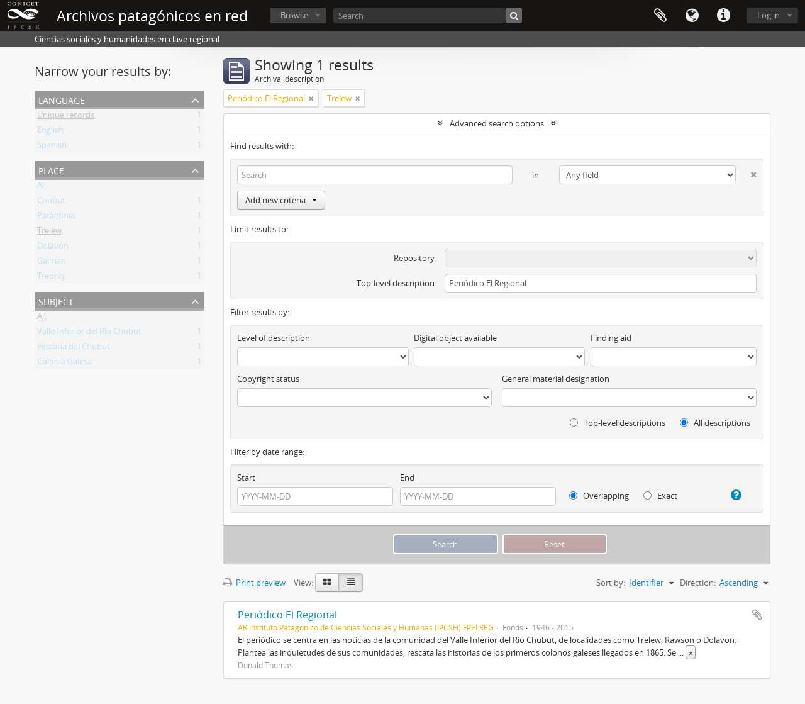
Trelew (49, 232)
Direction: (698, 582)
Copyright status (268, 378)
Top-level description (396, 283)
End (407, 477)
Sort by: (610, 582)
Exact (660, 495)
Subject (56, 300)
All (41, 187)
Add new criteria (281, 200)
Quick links (723, 15)
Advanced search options (497, 123)
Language (692, 15)
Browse (294, 15)
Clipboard (660, 15)
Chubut (51, 202)
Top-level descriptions (617, 422)
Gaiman (51, 263)
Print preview (254, 582)
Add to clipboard (757, 614)
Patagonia (56, 217)
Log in (768, 15)
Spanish (52, 147)
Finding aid (611, 338)
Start (246, 477)
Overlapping (599, 495)
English (50, 132)
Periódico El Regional (287, 615)
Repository (414, 258)
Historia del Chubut (73, 348)
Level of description (273, 338)
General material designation (555, 378)
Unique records (65, 117)
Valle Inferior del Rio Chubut (89, 333)
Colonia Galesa (64, 363)
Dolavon (53, 248)
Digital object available (455, 338)
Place (51, 169)
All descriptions (715, 422)
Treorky (51, 278)
